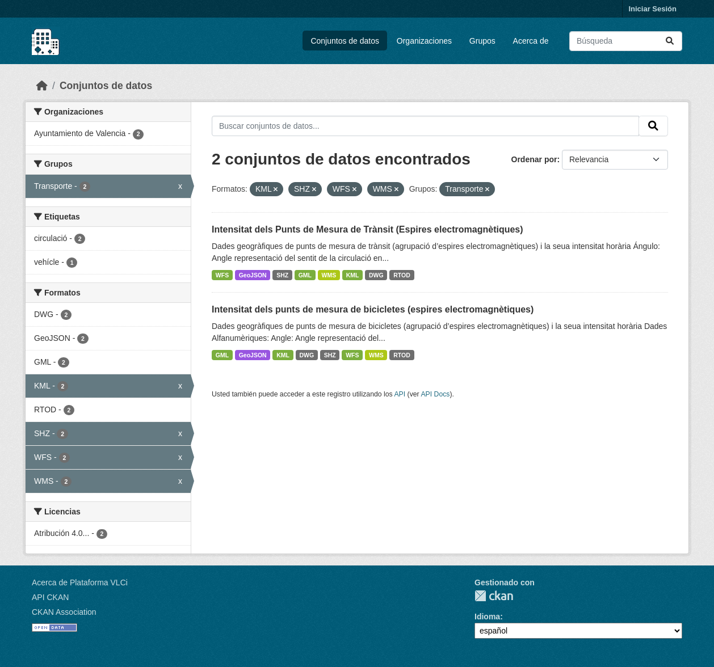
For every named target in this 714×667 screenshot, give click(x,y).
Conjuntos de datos (344, 40)
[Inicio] (42, 85)
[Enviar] (669, 41)
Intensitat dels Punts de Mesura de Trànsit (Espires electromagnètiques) (367, 229)
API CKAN (50, 597)
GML (305, 275)
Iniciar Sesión (652, 9)
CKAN (493, 596)
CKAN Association (64, 612)
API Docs (435, 394)
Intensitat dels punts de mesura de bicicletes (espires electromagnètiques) (373, 309)
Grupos (482, 40)
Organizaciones (424, 40)
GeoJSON (253, 275)
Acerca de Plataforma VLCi (80, 582)
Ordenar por (534, 159)
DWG (376, 275)
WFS (222, 275)
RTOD (401, 275)
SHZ (282, 275)
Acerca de (531, 40)
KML (352, 275)
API (399, 394)
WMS (329, 275)
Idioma (487, 616)
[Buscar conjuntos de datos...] (625, 41)
